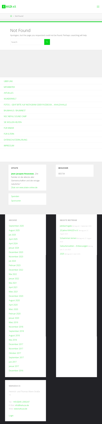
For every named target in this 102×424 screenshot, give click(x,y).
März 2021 (13, 291)
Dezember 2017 (16, 344)
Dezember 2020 (16, 296)
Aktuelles (8, 93)
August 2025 (14, 230)
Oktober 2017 (15, 353)
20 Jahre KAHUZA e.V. (69, 230)
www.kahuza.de (20, 408)
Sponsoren (16, 200)
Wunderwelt (10, 98)
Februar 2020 (14, 313)
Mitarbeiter (9, 87)
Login (11, 415)
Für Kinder (9, 128)
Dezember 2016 (16, 370)
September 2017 (16, 357)
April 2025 (13, 239)
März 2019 (13, 322)
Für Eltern (9, 134)
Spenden (15, 196)
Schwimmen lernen (68, 238)
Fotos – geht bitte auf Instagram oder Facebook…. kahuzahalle (35, 104)
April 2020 (13, 305)
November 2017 (16, 348)
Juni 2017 (13, 362)
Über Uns (8, 81)
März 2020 (13, 309)
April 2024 (13, 243)
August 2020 (14, 300)
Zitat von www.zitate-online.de (24, 187)
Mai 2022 (13, 274)
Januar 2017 (14, 366)
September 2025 (16, 226)
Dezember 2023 (16, 252)
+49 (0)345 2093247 (21, 402)
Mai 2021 (13, 283)
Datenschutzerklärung (15, 140)
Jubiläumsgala (66, 226)
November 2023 (16, 256)
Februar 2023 (14, 265)
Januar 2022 (14, 278)
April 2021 (13, 287)
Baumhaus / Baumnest (15, 110)
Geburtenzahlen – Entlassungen (74, 246)
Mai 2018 (13, 340)
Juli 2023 (12, 261)
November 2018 (16, 326)
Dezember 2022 (16, 270)
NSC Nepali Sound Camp (15, 116)
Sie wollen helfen (13, 122)
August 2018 (14, 335)
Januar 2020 (14, 318)
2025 (62, 254)
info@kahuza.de (22, 405)
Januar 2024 (14, 248)
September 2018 (16, 331)
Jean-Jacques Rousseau (22, 173)
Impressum (9, 145)
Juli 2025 (12, 234)
